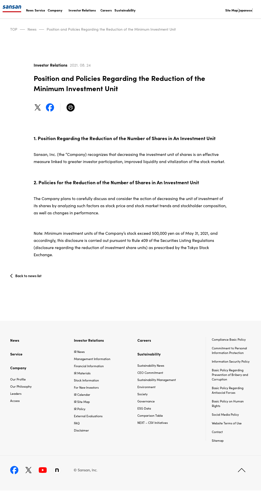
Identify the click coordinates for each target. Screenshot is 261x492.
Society (142, 395)
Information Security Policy (231, 363)
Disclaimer (81, 431)
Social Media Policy (225, 416)
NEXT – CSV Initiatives (152, 424)
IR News (79, 353)
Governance (146, 402)
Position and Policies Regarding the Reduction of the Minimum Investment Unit (111, 29)
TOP (13, 29)
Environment (146, 388)
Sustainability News (150, 366)
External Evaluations (88, 417)
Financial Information (89, 367)
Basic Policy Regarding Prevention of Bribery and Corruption (230, 376)
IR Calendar (82, 395)
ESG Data (144, 409)
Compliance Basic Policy (229, 341)
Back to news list (28, 276)
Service (40, 10)
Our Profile (18, 380)
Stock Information (86, 381)
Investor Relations (82, 10)
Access (15, 402)
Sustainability (125, 10)
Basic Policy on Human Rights (228, 404)
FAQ (77, 424)
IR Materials (82, 374)
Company (55, 10)
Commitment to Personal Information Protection (229, 351)
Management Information (92, 360)
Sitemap (218, 442)
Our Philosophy (21, 387)
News (30, 10)
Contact (217, 433)
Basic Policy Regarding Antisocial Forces (227, 391)
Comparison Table (150, 416)
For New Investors (86, 388)
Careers (106, 10)
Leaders (15, 394)
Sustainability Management (156, 381)
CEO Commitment (150, 374)
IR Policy (79, 410)
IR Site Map (82, 403)
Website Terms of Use (227, 424)
